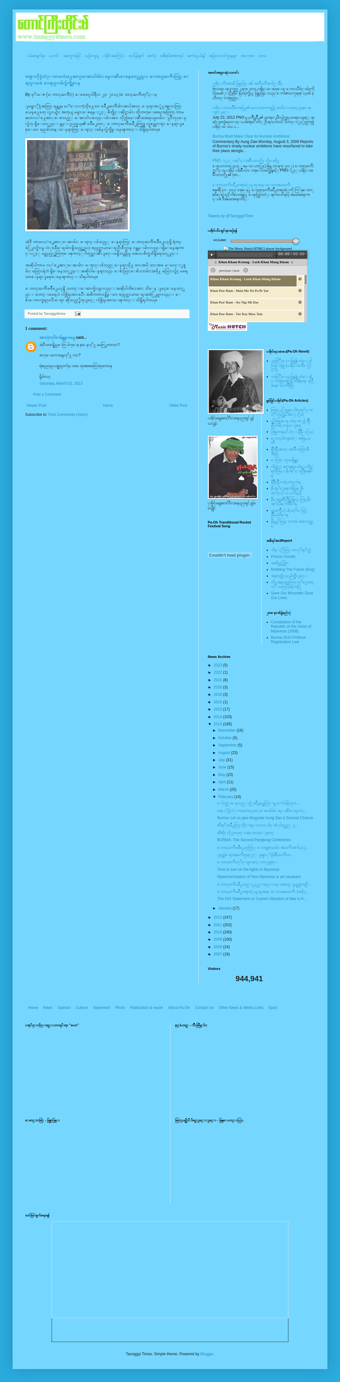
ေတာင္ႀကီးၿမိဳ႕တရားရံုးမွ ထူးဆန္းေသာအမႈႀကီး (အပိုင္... (263, 891)
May (222, 775)
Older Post (178, 405)
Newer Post (36, 405)
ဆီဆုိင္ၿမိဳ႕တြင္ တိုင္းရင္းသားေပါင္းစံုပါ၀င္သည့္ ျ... (257, 825)
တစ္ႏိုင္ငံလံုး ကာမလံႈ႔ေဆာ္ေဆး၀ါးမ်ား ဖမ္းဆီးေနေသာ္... (262, 810)
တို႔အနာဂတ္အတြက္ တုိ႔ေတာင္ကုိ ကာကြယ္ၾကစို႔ (292, 584)
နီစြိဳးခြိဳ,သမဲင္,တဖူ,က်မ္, (286, 482)
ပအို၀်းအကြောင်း (114, 56)
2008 (218, 947)
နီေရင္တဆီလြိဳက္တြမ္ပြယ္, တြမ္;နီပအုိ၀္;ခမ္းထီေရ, (291, 501)
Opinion (64, 1007)
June (222, 767)
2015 (218, 709)
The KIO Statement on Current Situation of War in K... (262, 899)
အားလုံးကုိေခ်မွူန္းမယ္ (57, 337)
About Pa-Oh (179, 1007)
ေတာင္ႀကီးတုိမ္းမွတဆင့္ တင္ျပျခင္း (247, 862)
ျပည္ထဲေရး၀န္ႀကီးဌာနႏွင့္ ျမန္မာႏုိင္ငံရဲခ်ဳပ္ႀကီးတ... (255, 854)
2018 (218, 694)
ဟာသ (262, 56)
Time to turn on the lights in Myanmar (248, 869)
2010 (218, 932)
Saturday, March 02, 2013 (60, 383)
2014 (218, 717)
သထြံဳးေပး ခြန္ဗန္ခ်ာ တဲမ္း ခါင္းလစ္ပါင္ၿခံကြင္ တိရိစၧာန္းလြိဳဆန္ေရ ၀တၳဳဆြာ (292, 381)
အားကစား (248, 56)
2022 (218, 672)
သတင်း (54, 56)
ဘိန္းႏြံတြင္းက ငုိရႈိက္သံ (291, 550)
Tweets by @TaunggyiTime (230, 216)
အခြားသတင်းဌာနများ (223, 56)
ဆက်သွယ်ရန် (196, 56)
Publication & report (146, 1007)
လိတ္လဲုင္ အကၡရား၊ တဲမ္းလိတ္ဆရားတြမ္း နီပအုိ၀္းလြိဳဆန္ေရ (292, 471)
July (222, 760)
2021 (218, 680)
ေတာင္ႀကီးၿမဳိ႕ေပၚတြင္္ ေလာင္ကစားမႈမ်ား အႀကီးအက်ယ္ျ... (262, 847)
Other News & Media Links (241, 1007)
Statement (101, 1007)
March (224, 789)
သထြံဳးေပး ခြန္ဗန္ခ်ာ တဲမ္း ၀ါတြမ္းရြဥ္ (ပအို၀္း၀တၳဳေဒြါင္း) (291, 365)
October (225, 738)
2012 (218, 917)
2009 (218, 939)
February (226, 797)
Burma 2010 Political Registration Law (288, 639)
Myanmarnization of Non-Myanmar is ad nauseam (259, 877)
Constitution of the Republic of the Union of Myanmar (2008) (291, 626)
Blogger (206, 1354)
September (228, 745)
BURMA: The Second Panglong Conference (254, 840)
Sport (273, 1007)
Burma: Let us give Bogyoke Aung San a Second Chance (265, 818)
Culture (82, 1007)
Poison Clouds (283, 556)
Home (108, 405)
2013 (218, 724)
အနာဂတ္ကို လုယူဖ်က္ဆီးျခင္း (289, 576)
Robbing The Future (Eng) (293, 569)
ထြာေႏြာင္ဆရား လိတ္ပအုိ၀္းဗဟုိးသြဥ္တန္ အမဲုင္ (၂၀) (292, 412)
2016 (218, 702)
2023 (218, 665)
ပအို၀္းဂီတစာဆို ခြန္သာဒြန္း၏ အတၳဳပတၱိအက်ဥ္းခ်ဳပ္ (247, 83)
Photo (120, 1007)
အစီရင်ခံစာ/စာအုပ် (172, 56)
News (48, 1007)
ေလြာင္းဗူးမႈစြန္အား (285, 460)
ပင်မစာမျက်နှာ (36, 56)
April (222, 782)
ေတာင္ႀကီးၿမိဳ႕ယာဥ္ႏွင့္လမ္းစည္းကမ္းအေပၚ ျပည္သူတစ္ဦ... (264, 884)
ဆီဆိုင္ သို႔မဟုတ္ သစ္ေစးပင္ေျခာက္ (245, 832)
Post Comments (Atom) (68, 414)
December (227, 730)
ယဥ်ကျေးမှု (92, 56)
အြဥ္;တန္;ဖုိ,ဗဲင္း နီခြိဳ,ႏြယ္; (292, 431)
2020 (218, 687)
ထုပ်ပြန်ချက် (136, 56)
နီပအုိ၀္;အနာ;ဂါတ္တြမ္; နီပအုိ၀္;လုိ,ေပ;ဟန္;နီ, (287, 490)
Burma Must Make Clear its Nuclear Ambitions (251, 136)
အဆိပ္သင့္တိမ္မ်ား (279, 563)
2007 (218, 954)
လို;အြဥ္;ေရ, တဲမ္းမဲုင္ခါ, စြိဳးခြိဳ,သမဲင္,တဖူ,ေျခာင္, (291, 423)
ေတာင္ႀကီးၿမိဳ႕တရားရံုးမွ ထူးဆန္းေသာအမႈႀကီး (251, 185)
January (225, 908)
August (224, 752)
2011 (218, 925)
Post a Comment (47, 394)
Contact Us (204, 1007)
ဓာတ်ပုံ (152, 56)
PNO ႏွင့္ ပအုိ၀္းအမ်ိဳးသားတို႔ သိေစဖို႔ (246, 160)
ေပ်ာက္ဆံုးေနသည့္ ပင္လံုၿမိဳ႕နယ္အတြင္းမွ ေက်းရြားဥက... (258, 803)
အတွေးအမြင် (72, 56)
